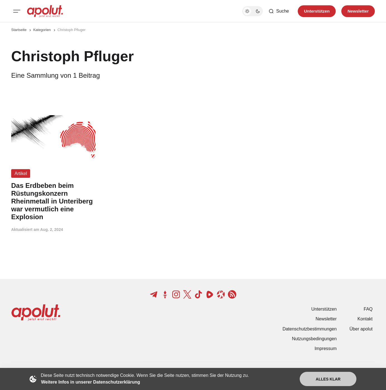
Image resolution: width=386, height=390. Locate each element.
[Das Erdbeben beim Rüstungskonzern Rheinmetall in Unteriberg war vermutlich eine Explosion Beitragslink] (53, 201)
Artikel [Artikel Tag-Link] (21, 173)
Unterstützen (324, 309)
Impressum (325, 348)
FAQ (368, 309)
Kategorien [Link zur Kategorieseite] (42, 30)
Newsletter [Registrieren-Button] (358, 11)
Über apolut (361, 329)
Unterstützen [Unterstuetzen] (317, 11)
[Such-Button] (278, 11)
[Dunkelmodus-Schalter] (252, 11)
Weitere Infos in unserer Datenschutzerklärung (90, 382)
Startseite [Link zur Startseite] (19, 30)
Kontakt (365, 318)
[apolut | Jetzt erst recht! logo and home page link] (45, 11)
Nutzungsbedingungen (314, 338)
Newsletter (326, 318)
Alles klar (328, 379)
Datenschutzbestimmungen (309, 329)
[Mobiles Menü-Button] (16, 11)
